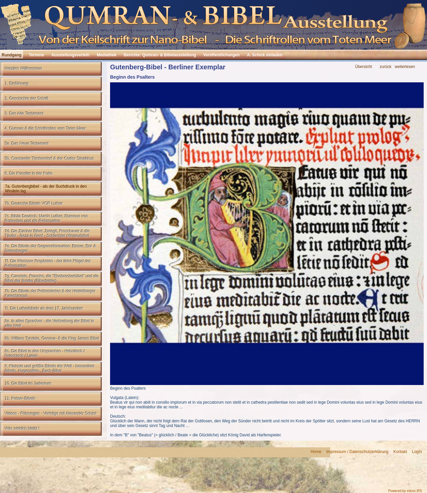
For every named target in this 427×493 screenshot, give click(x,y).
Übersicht (363, 67)
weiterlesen (405, 67)
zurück (385, 67)
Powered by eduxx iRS (405, 491)
